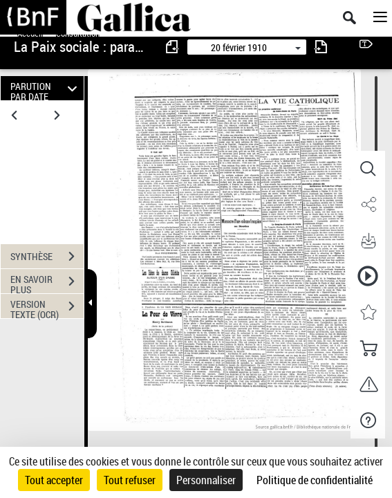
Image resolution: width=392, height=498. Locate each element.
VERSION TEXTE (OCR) (47, 308)
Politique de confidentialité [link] (314, 480)
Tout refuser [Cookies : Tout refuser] (130, 480)
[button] (368, 169)
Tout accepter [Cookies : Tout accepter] (54, 480)
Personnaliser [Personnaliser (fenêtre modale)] (206, 480)
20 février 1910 (239, 47)
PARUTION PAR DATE (45, 88)
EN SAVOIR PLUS (47, 283)
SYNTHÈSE (47, 256)
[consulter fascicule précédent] (173, 47)
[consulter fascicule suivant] (321, 47)
